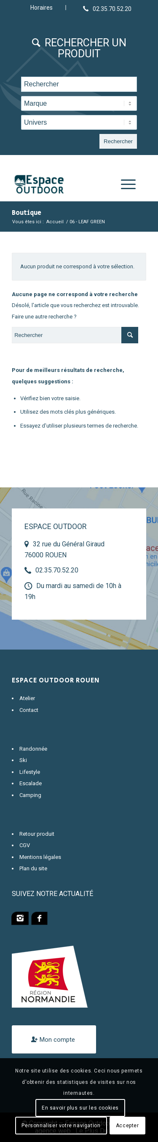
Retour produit (36, 834)
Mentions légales (40, 857)
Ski (23, 760)
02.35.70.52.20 (56, 570)
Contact (28, 710)
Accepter (127, 1126)
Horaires (41, 7)
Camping (30, 795)
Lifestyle (29, 772)
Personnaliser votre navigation (60, 1126)
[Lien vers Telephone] (107, 8)
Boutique (26, 213)
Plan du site (33, 868)
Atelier (27, 698)
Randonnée (33, 749)
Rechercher (118, 141)
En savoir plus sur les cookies (80, 1108)
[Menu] (124, 184)
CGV (24, 845)
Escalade (30, 783)
